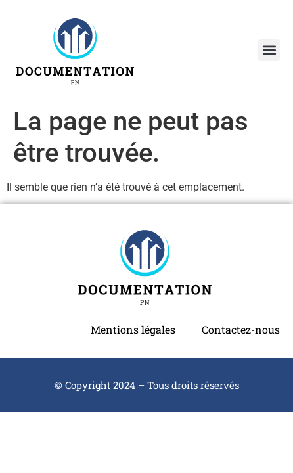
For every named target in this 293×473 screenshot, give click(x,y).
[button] (269, 50)
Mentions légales (133, 329)
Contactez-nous (241, 329)
